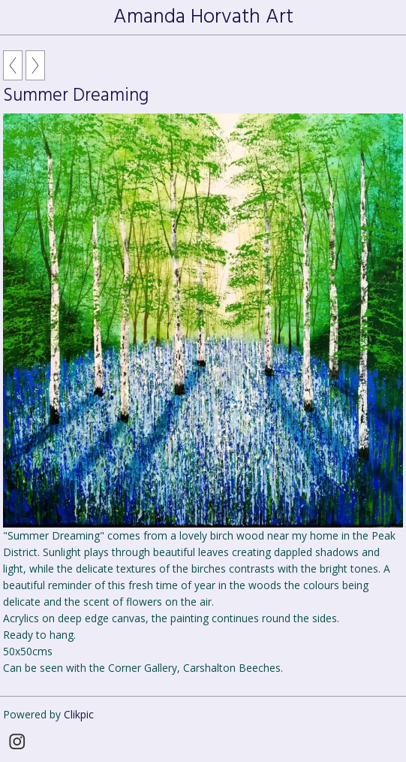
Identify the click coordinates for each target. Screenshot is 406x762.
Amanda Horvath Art (203, 17)
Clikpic (79, 714)
